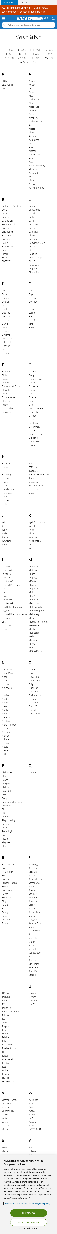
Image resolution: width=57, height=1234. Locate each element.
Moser (32, 617)
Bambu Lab (8, 220)
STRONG (33, 904)
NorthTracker (9, 724)
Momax (32, 647)
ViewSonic (7, 1103)
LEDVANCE (8, 625)
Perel (4, 827)
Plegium (6, 845)
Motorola (34, 570)
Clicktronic (34, 209)
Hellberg (6, 474)
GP (30, 393)
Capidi (32, 213)
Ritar (4, 915)
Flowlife (6, 389)
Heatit (5, 496)
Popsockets (8, 805)
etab (31, 316)
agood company (37, 165)
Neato (5, 746)
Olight (32, 684)
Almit (31, 132)
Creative (33, 224)
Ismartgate (34, 489)
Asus (31, 88)
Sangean (33, 919)
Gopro (32, 389)
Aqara (32, 80)
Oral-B (32, 669)
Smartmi (33, 901)
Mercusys (34, 603)
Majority (33, 588)
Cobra (32, 228)
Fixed (4, 393)
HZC (4, 503)
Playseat (6, 842)
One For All (34, 713)
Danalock (7, 316)
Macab (32, 584)
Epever (32, 327)
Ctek (31, 250)
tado (4, 1022)
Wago (32, 1110)
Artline (32, 114)
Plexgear (6, 783)
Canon (32, 206)
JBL (4, 525)
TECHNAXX (8, 1081)
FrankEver (7, 411)
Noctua (6, 698)
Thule (5, 1033)
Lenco (5, 592)
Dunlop (6, 323)
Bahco (5, 250)
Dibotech (7, 342)
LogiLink (6, 610)
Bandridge (7, 246)
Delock (5, 331)
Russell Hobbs (9, 882)
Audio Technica (36, 121)
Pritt (4, 834)
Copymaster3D (37, 242)
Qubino (33, 772)
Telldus (5, 1037)
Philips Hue (8, 772)
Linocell (6, 566)
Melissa (33, 636)
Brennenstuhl (9, 224)
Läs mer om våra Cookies (15, 1203)
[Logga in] (46, 18)
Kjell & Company (37, 522)
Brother (6, 239)
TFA (4, 1051)
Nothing (6, 731)
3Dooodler (7, 84)
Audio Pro (34, 139)
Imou (31, 492)
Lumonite (7, 617)
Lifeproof (6, 577)
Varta (4, 1118)
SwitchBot (34, 897)
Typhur (5, 1018)
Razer (5, 893)
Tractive (6, 1063)
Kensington (35, 540)
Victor (5, 1129)
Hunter (5, 500)
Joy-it (5, 544)
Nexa (4, 706)
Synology (33, 864)
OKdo (32, 673)
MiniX (32, 595)
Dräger (5, 301)
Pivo (4, 809)
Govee (32, 382)
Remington (7, 871)
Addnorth (34, 99)
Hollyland (7, 463)
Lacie (4, 595)
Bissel (5, 253)
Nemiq (5, 743)
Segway (32, 890)
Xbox (4, 1147)
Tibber (5, 1070)
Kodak (32, 525)
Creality (33, 239)
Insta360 (33, 470)
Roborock (7, 890)
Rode (4, 868)
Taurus (5, 1077)
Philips (5, 787)
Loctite (5, 588)
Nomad (6, 735)
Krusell (32, 544)
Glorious (33, 437)
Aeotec (32, 147)
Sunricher (34, 937)
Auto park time (36, 187)
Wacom (32, 1121)
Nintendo (7, 669)
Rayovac (6, 923)
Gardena (33, 423)
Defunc (5, 320)
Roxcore (6, 879)
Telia (4, 1040)
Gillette (32, 397)
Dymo (5, 327)
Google (32, 375)
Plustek (6, 816)
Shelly (32, 875)
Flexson (6, 400)
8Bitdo (5, 80)
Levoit (5, 628)
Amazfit (33, 158)
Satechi (32, 908)
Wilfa (31, 1103)
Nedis (5, 702)
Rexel (4, 875)
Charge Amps (36, 257)
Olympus (33, 691)
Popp (4, 798)
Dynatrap (7, 338)
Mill (31, 592)
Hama (5, 467)
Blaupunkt (7, 231)
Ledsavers (7, 599)
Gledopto (34, 411)
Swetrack (33, 967)
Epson (32, 308)
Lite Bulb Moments (12, 606)
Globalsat (34, 386)
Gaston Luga (35, 434)
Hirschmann (8, 489)
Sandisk (33, 893)
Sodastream (35, 952)
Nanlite (6, 713)
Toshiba (6, 996)
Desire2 (6, 312)
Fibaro (5, 382)
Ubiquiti (33, 993)
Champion (34, 272)
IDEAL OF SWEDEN (39, 474)
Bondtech (7, 228)
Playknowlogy (9, 820)
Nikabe (5, 739)
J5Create (6, 540)
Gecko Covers (36, 408)
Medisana (34, 632)
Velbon (5, 1121)
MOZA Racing (36, 651)
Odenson (33, 687)
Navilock (6, 695)
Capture (33, 253)
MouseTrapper (36, 610)
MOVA (32, 581)
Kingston (33, 537)
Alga (31, 143)
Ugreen (32, 996)
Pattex (5, 823)
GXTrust (33, 419)
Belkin (5, 242)
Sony (31, 886)
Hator (5, 481)
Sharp (32, 941)
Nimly (5, 709)
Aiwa (31, 180)
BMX (4, 213)
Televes (5, 1055)
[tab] (9, 2)
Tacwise (6, 1074)
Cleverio (33, 235)
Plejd (4, 776)
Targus (5, 1000)
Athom (32, 110)
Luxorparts (7, 570)
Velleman (6, 1125)
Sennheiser (34, 912)
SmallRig (33, 971)
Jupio (5, 529)
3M (3, 88)
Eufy (31, 290)
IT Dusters (34, 467)
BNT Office (7, 261)
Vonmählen (8, 1110)
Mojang (33, 577)
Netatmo (6, 717)
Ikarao (32, 478)
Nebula (5, 680)
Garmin (32, 371)
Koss (31, 529)
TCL (4, 1004)
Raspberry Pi (8, 864)
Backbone (7, 235)
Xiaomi (5, 1151)
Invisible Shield (36, 485)
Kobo (31, 548)
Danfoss (6, 308)
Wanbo (32, 1107)
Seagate (33, 871)
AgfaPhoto (34, 154)
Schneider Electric (38, 879)
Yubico (32, 1151)
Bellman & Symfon (11, 206)
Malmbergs (34, 614)
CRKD (32, 261)
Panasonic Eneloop (12, 801)
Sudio (32, 934)
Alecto (32, 128)
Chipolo (33, 268)
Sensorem (34, 963)
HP (3, 470)
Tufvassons (8, 1044)
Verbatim (6, 1114)
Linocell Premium (11, 584)
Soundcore (34, 930)
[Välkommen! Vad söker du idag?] (30, 25)
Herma (5, 478)
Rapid (5, 904)
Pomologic (7, 831)
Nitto (4, 754)
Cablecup (33, 231)
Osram (32, 698)
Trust (4, 1029)
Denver (6, 345)
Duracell (6, 353)
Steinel (32, 948)
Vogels (5, 1107)
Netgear (6, 691)
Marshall (33, 566)
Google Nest (35, 378)
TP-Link (6, 993)
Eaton (32, 312)
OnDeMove (35, 680)
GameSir (33, 430)
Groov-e (33, 445)
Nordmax (7, 728)
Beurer (5, 217)
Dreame (6, 334)
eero (31, 323)
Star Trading (35, 960)
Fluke (5, 375)
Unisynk (33, 1000)
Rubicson (7, 897)
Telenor (6, 1015)
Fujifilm (6, 371)
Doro (4, 305)
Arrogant (33, 172)
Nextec (5, 750)
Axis (31, 161)
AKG (31, 95)
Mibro (32, 573)
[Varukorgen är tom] (53, 18)
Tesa (4, 1066)
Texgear (6, 1026)
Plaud (5, 838)
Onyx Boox (34, 676)
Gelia (31, 400)
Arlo (31, 125)
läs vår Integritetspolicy (39, 1203)
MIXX (32, 643)
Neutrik (6, 720)
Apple (32, 91)
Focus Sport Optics (12, 386)
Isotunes (33, 481)
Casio (32, 220)
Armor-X (33, 117)
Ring (4, 901)
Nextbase (7, 687)
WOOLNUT (35, 1129)
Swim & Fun (35, 923)
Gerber (32, 415)
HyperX (6, 485)
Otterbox (33, 702)
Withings (33, 1099)
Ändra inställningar (28, 1228)
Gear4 (32, 404)
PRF (4, 812)
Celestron (34, 264)
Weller (32, 1114)
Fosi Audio (7, 408)
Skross (32, 945)
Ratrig (5, 908)
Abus (31, 103)
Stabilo (32, 974)
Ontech (32, 709)
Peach (5, 779)
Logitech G (7, 603)
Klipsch (32, 533)
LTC (4, 621)
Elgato (32, 294)
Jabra (5, 522)
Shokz (32, 926)
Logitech (6, 573)
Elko (31, 305)
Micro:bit (33, 640)
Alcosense (34, 106)
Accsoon (33, 183)
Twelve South (9, 1048)
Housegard (7, 492)
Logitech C (7, 581)
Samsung (33, 868)
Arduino (33, 136)
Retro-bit (6, 919)
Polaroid (6, 790)
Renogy (6, 912)
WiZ (31, 1118)
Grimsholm (34, 441)
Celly (31, 217)
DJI (3, 290)
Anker (32, 84)
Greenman (34, 426)
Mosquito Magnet (38, 621)
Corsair (32, 246)
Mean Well (34, 625)
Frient (5, 404)
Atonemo (33, 169)
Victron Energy (9, 1099)
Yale (31, 1147)
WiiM (32, 1125)
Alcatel (32, 150)
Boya (4, 209)
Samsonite (34, 882)
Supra (32, 915)
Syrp (31, 956)
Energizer (33, 301)
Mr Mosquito (36, 606)
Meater (32, 628)
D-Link (5, 294)
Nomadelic (7, 684)
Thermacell (7, 1059)
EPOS (32, 320)
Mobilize (33, 599)
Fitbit (5, 378)
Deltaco (6, 349)
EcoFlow (33, 297)
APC (31, 176)
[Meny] (3, 18)
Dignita (6, 297)
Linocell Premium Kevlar (14, 614)
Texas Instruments (11, 1011)
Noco (4, 676)
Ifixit (31, 463)
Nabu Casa (7, 673)
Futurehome (8, 397)
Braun (5, 257)
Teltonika (6, 1007)
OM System (35, 695)
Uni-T (31, 1004)
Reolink (6, 886)
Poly (4, 794)
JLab (4, 533)
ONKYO (33, 706)
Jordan (5, 537)
